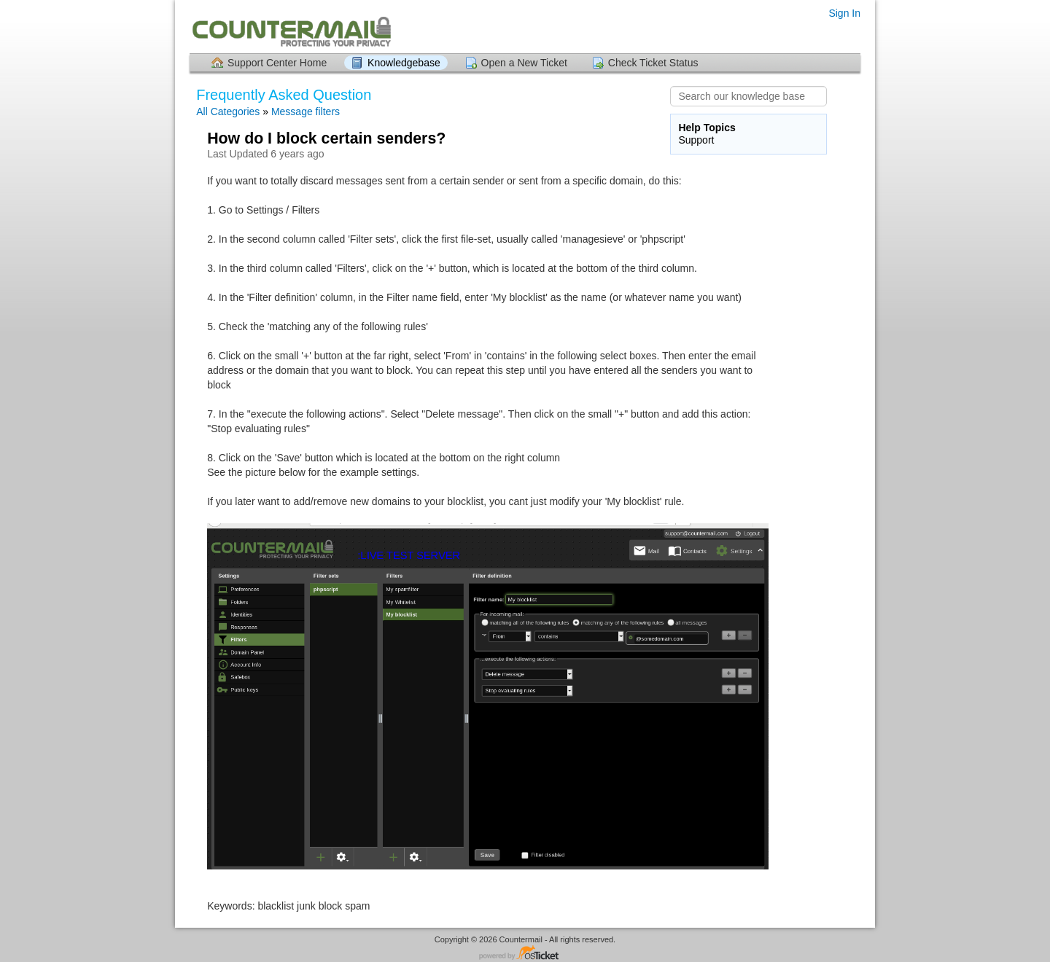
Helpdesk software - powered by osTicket (525, 953)
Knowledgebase (404, 63)
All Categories (228, 111)
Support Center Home (277, 63)
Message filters (305, 111)
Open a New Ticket (524, 63)
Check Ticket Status (653, 63)
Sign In (844, 13)
